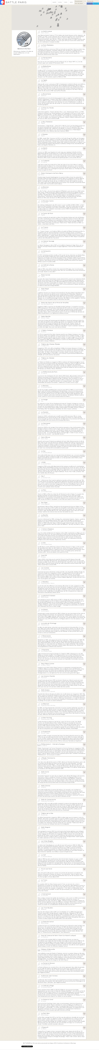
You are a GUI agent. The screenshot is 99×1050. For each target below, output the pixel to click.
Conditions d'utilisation (63, 1043)
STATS (60, 2)
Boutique (73, 1043)
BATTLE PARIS (16, 2)
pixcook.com (46, 1043)
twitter (96, 3)
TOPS (65, 2)
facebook (89, 3)
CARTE (54, 2)
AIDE (71, 2)
